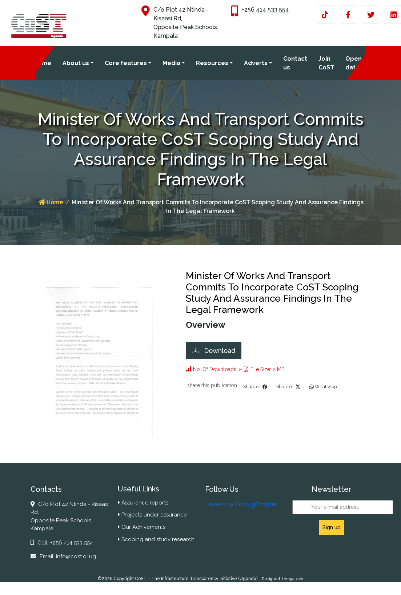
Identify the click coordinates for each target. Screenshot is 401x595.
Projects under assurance (152, 514)
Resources (212, 63)
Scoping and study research (156, 539)
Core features (126, 63)
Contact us (295, 63)
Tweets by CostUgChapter (241, 504)
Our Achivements (141, 527)
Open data (353, 63)
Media (171, 63)
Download (218, 350)
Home (42, 63)
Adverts (256, 63)
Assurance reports (143, 502)
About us (76, 63)
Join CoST (326, 63)
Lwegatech (292, 578)
